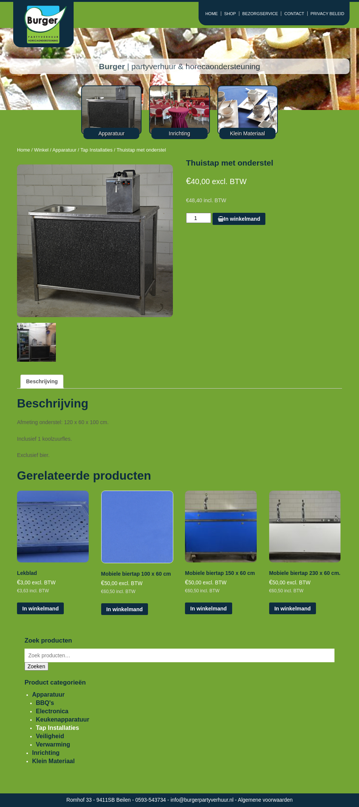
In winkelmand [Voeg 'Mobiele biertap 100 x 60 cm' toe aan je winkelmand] (124, 609)
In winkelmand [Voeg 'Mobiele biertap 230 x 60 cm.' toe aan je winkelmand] (292, 609)
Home (23, 150)
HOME (211, 13)
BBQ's (45, 703)
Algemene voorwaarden (265, 800)
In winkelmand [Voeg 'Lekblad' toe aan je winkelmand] (40, 609)
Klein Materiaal (53, 761)
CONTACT (294, 13)
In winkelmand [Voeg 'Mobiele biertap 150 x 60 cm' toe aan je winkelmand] (208, 609)
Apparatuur (64, 150)
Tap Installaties (96, 150)
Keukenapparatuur (62, 719)
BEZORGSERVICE (260, 13)
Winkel (41, 150)
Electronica (52, 711)
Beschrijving (42, 381)
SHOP (230, 13)
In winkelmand (239, 219)
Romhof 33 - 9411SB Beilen (99, 800)
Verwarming (53, 744)
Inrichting (46, 753)
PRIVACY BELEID (327, 13)
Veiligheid (50, 736)
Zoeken (36, 666)
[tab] (41, 382)
